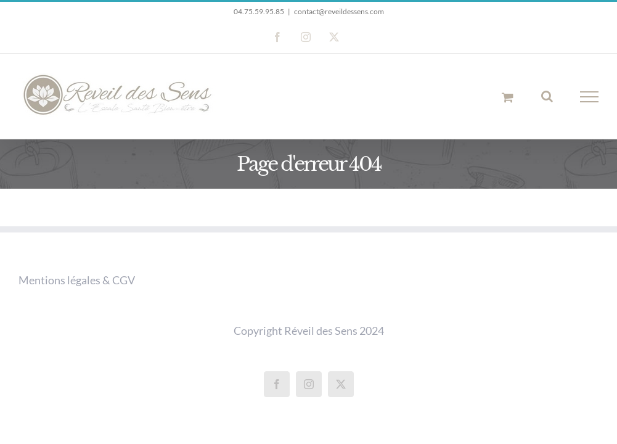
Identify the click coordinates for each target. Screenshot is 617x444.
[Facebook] (277, 384)
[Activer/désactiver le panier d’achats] (507, 97)
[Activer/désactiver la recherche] (547, 96)
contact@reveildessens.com (339, 11)
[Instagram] (309, 384)
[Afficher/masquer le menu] (589, 96)
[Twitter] (341, 384)
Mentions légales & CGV (76, 280)
